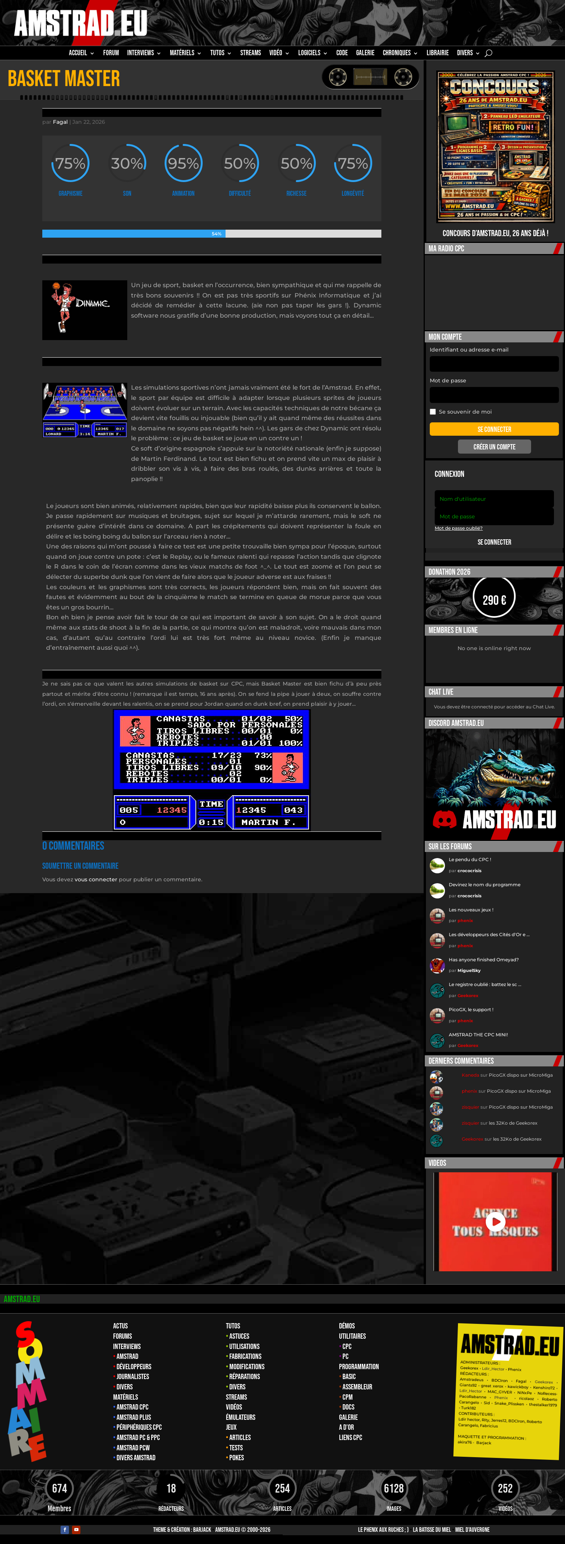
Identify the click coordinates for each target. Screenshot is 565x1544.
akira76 (465, 1442)
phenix (465, 920)
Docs (348, 1407)
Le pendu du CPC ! (470, 859)
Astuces (239, 1336)
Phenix (515, 1369)
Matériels (125, 1397)
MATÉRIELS (182, 54)
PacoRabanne (473, 1397)
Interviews (127, 1346)
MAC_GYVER (500, 1392)
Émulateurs (240, 1417)
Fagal (60, 121)
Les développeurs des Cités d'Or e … (489, 934)
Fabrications (245, 1356)
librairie (438, 54)
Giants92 (468, 1385)
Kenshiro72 (544, 1388)
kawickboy (518, 1387)
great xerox (492, 1386)
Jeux (231, 1427)
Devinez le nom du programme (484, 884)
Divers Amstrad (136, 1457)
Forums (122, 1336)
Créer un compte (494, 447)
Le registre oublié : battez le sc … (485, 984)
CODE (342, 54)
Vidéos (234, 1407)
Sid (487, 1403)
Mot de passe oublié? (459, 528)
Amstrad (127, 1356)
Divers (465, 54)
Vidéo (275, 54)
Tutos (233, 1326)
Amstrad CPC (133, 1407)
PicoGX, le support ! (471, 1009)
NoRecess (547, 1394)
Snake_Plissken (509, 1404)
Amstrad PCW (133, 1448)
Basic (349, 1376)
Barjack (202, 1530)
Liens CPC (350, 1437)
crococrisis (470, 870)
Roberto (549, 1399)
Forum (111, 54)
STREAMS (250, 54)
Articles (240, 1437)
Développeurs (134, 1366)
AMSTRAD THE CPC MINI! (478, 1034)
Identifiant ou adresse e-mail (469, 349)
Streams (236, 1397)
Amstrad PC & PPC (138, 1437)
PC (346, 1356)
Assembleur (357, 1387)
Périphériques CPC (139, 1427)
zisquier (470, 1107)
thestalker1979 (543, 1405)
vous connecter (96, 879)
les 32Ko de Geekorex (513, 1123)
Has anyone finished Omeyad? (484, 959)
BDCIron (499, 1380)
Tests (236, 1448)
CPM (348, 1397)
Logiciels (309, 54)
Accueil (78, 54)
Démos (347, 1326)
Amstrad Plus (134, 1417)
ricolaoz (526, 1398)
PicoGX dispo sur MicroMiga (521, 1075)
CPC (347, 1346)
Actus (120, 1326)
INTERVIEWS (140, 54)
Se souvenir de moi (461, 411)
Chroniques (397, 54)
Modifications (246, 1366)
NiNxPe (524, 1392)
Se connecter (494, 542)
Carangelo (469, 1402)
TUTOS (217, 54)
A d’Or (346, 1427)
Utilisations (244, 1346)
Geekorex (468, 995)
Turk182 (468, 1408)
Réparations (244, 1376)
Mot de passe (448, 380)
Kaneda (470, 1075)
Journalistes (133, 1376)
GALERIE (365, 54)
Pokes (236, 1457)
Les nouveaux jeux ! (471, 910)
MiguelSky (469, 970)
